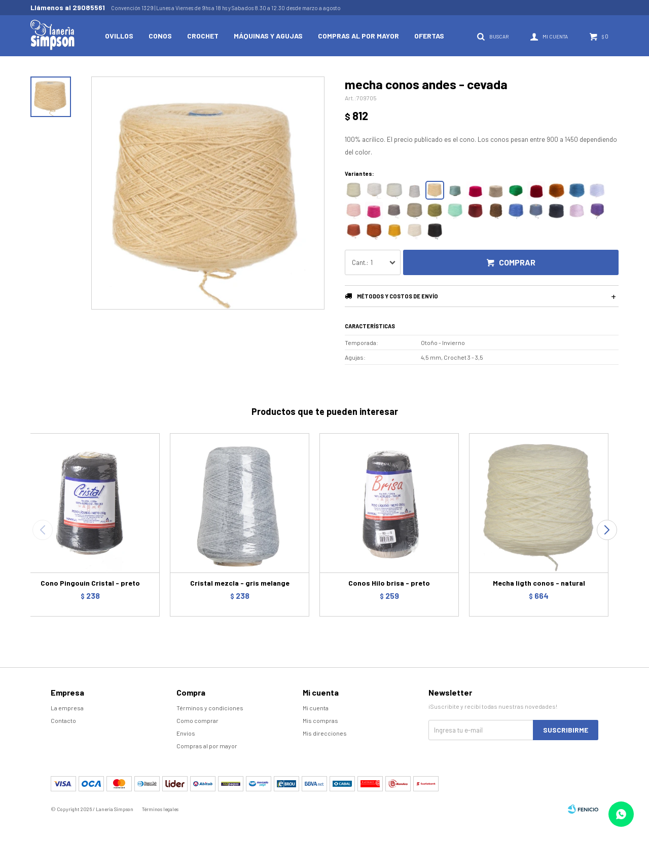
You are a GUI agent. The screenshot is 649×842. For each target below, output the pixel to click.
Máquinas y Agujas (268, 35)
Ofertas (429, 35)
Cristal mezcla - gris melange (240, 583)
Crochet (203, 35)
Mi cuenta (316, 707)
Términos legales (160, 809)
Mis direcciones (325, 733)
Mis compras (320, 720)
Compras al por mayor (358, 35)
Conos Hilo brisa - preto (389, 583)
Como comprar (197, 720)
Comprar (517, 262)
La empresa (67, 707)
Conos (160, 35)
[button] (607, 530)
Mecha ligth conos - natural (539, 583)
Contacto (63, 720)
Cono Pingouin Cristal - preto (90, 583)
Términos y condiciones (209, 707)
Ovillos (119, 35)
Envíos (185, 733)
